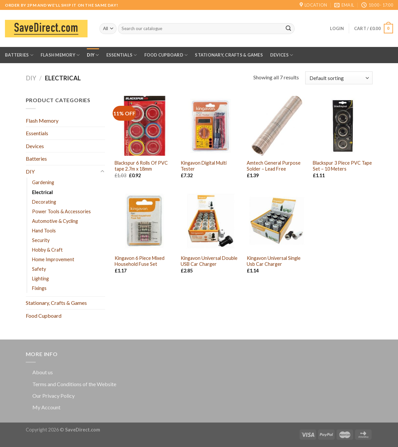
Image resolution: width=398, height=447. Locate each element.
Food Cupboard (166, 55)
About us (42, 372)
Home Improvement (53, 259)
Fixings (39, 288)
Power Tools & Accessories (61, 211)
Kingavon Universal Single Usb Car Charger (274, 261)
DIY (93, 55)
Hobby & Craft (47, 250)
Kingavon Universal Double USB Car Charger (209, 261)
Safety (39, 269)
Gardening (43, 182)
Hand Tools (44, 230)
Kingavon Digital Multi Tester (204, 166)
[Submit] (288, 28)
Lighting (40, 278)
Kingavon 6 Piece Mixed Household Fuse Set (139, 261)
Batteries (19, 55)
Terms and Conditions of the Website (74, 384)
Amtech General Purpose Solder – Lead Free (274, 166)
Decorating (44, 202)
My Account (46, 407)
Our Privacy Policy (53, 395)
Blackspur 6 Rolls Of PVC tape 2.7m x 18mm (141, 166)
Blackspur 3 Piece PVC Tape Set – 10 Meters (342, 166)
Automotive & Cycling (55, 221)
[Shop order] (338, 77)
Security (41, 240)
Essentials (121, 55)
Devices (281, 55)
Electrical (42, 192)
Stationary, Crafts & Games (229, 55)
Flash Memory (60, 55)
